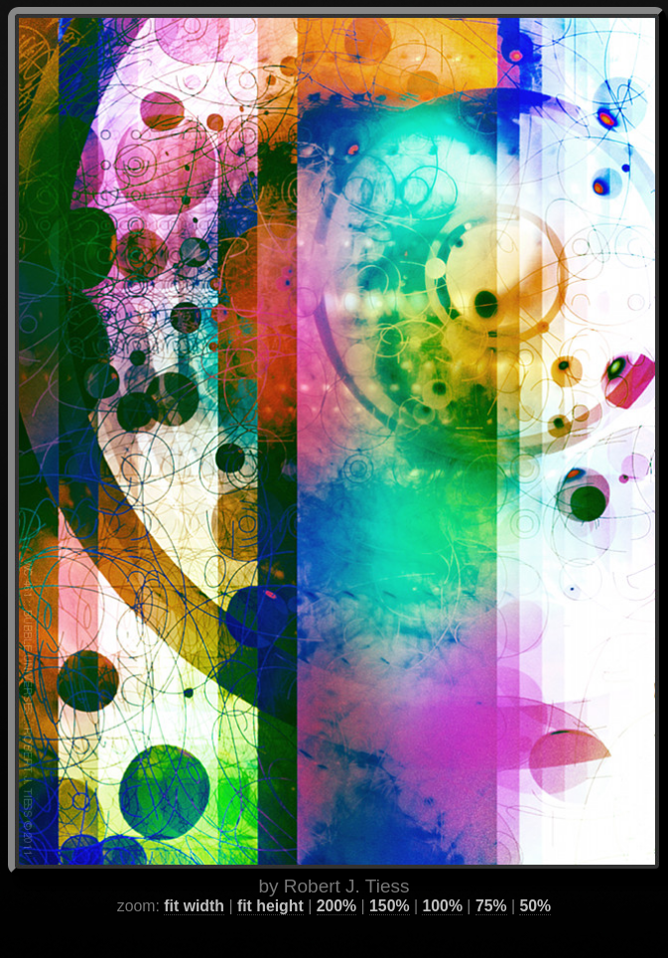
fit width (194, 880)
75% (491, 880)
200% (336, 880)
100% (442, 880)
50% (535, 880)
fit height (270, 880)
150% (389, 880)
